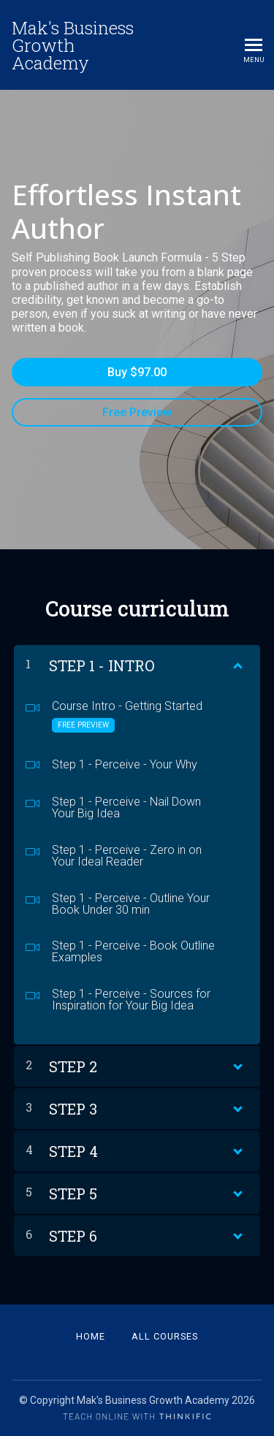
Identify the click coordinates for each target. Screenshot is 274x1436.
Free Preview (137, 412)
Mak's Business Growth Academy (73, 45)
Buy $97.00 (137, 372)
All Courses (165, 1336)
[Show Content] (236, 662)
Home (90, 1336)
